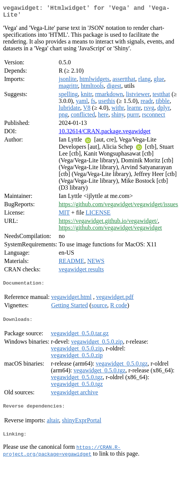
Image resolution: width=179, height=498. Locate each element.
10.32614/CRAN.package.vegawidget (104, 134)
